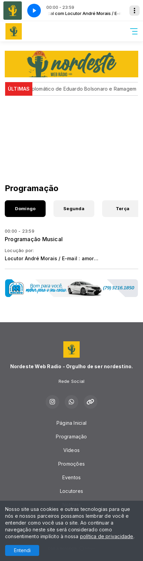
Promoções (71, 464)
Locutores (71, 491)
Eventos (71, 477)
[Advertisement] (71, 133)
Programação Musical (34, 239)
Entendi (22, 550)
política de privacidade (106, 536)
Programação (71, 436)
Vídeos (71, 450)
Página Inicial (71, 423)
